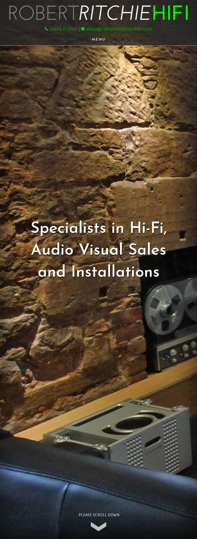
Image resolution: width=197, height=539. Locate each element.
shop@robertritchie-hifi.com (119, 29)
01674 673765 (63, 29)
